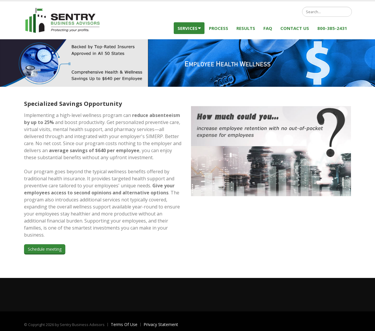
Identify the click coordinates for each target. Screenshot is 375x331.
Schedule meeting (45, 249)
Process (218, 28)
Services (189, 28)
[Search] (327, 12)
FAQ (267, 28)
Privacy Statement (161, 324)
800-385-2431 (332, 28)
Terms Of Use (124, 324)
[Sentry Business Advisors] (65, 20)
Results (245, 28)
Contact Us (294, 28)
